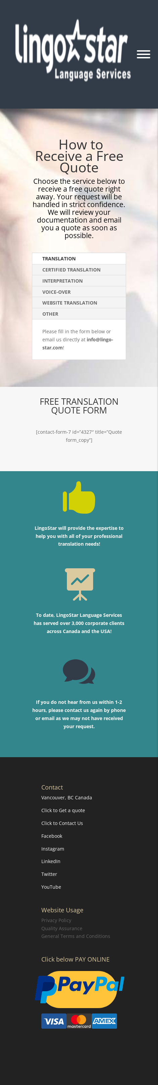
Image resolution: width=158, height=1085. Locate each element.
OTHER (50, 314)
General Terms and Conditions (75, 936)
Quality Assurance (61, 928)
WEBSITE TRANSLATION (69, 302)
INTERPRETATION (62, 281)
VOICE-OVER (56, 292)
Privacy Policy (56, 920)
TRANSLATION (59, 258)
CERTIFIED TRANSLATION (71, 269)
